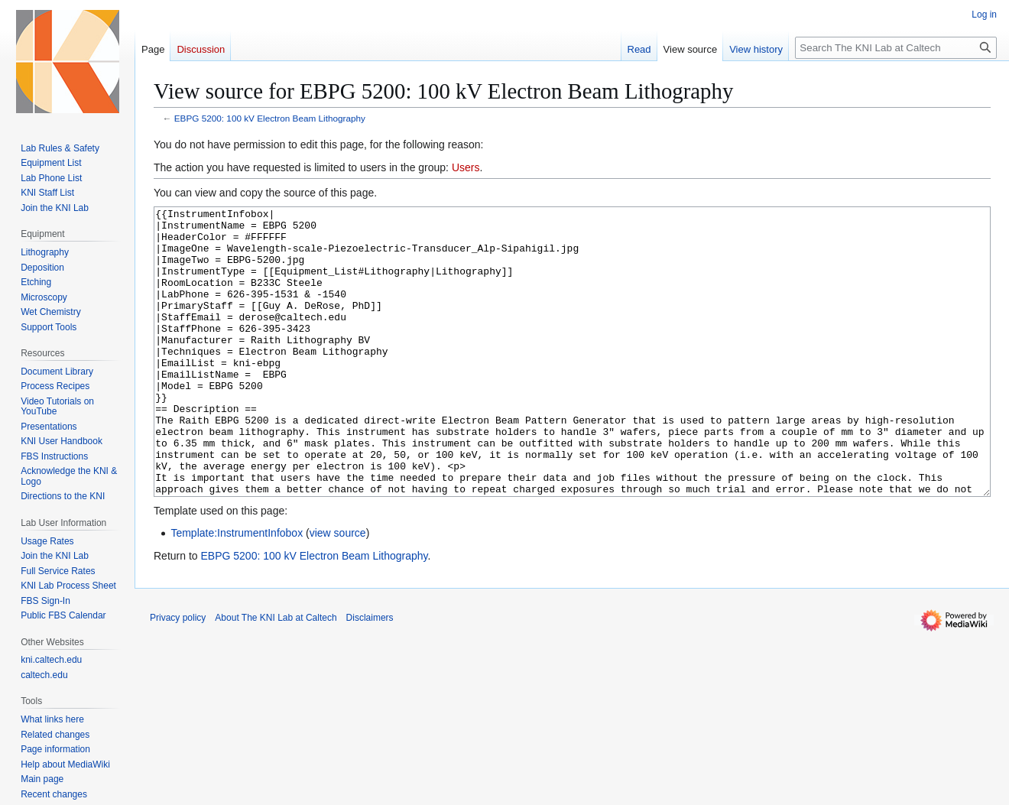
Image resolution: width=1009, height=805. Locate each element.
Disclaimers (370, 675)
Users (466, 167)
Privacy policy (178, 675)
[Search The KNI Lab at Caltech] (896, 48)
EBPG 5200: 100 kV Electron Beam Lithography (269, 118)
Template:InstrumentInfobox (236, 590)
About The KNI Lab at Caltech (275, 675)
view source (338, 590)
